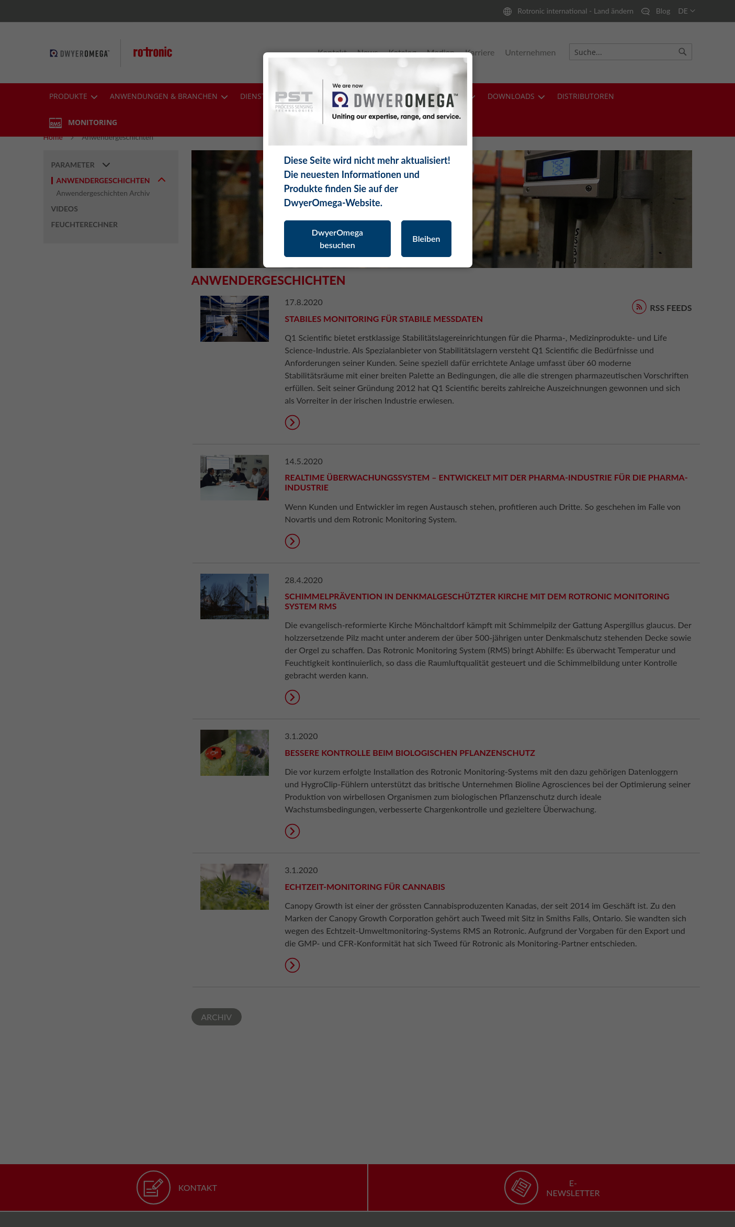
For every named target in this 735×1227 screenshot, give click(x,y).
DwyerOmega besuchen (337, 238)
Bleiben (426, 238)
